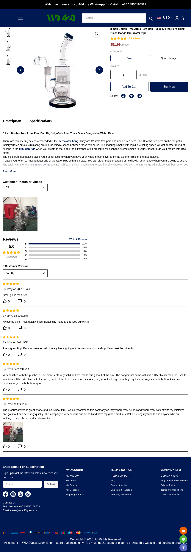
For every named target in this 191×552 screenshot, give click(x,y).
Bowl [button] (129, 58)
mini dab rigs (27, 148)
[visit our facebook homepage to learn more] (5, 494)
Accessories (116, 51)
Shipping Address (75, 494)
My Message (72, 490)
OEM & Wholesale (170, 494)
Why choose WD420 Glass (174, 480)
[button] (20, 18)
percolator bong (69, 141)
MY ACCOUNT (73, 476)
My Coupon (72, 485)
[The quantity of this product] (123, 75)
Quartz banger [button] (169, 58)
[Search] (114, 18)
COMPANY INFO (169, 476)
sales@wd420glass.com (24, 510)
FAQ (113, 480)
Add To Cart (129, 86)
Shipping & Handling (121, 490)
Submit (51, 484)
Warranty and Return (121, 494)
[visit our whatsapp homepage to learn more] (28, 494)
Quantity (114, 66)
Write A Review (78, 239)
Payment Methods (120, 485)
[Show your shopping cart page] (184, 18)
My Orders (71, 480)
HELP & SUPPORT (121, 476)
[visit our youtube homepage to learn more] (20, 494)
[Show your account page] (177, 18)
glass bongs (43, 164)
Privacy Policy (168, 485)
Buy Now (169, 86)
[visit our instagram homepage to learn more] (13, 494)
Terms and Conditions (172, 490)
